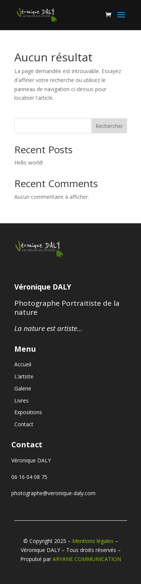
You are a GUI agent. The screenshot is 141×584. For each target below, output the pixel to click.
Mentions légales (93, 540)
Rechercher (109, 126)
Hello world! (28, 162)
